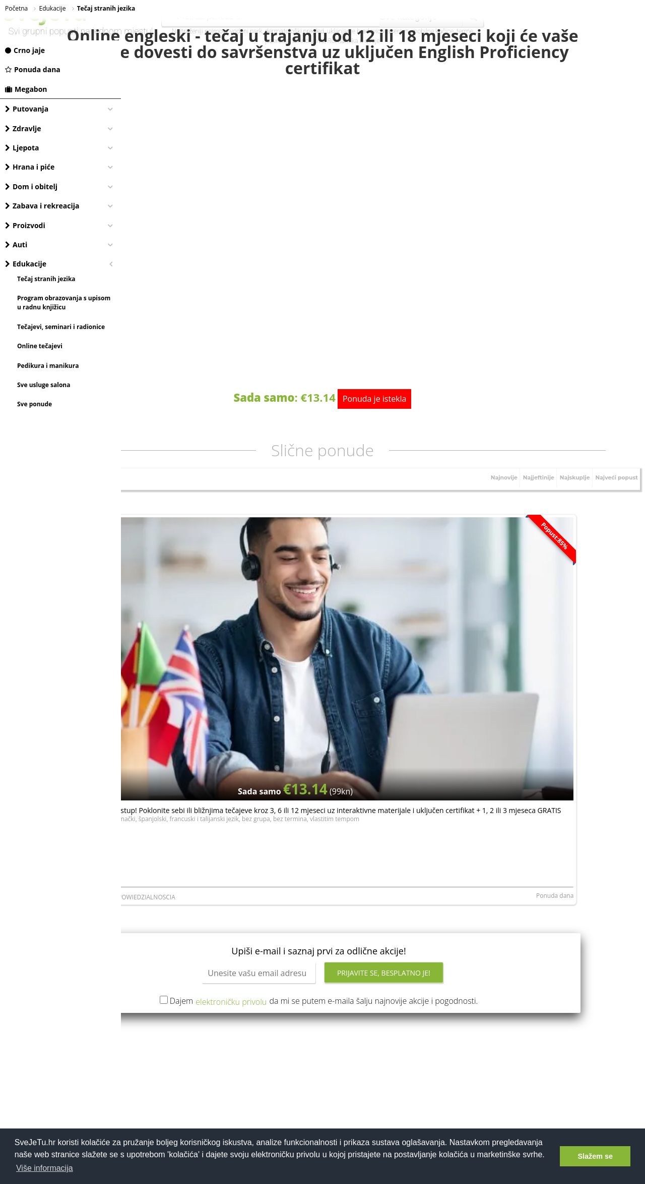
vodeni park (246, 31)
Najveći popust (612, 492)
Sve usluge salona (43, 385)
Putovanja (26, 109)
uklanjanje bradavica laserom (368, 31)
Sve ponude (34, 404)
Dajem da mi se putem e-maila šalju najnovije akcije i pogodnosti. (384, 798)
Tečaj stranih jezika (46, 279)
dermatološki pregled (294, 31)
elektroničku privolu (291, 798)
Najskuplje (565, 492)
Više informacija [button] (44, 1168)
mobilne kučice (433, 31)
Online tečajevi (39, 346)
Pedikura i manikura (48, 365)
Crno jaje (25, 50)
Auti (16, 244)
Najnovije (484, 492)
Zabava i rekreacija (42, 205)
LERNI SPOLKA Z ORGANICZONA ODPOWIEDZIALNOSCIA (206, 697)
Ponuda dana (32, 69)
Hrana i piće (29, 167)
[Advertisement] (383, 903)
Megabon (26, 89)
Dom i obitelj (31, 186)
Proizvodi (25, 225)
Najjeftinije (523, 492)
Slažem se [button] (595, 1156)
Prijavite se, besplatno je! (444, 770)
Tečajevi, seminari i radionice (61, 326)
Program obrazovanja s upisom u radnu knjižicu (63, 302)
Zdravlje (23, 128)
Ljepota (22, 147)
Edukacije (25, 263)
